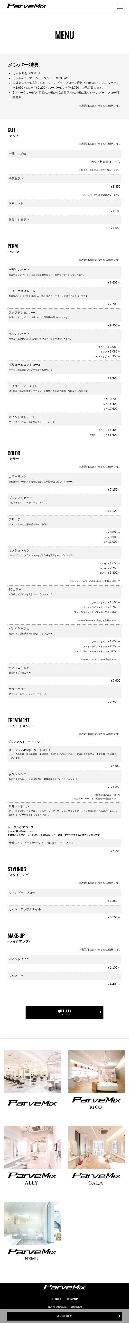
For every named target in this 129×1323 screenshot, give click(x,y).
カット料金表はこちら (105, 161)
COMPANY (72, 1299)
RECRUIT (56, 1299)
